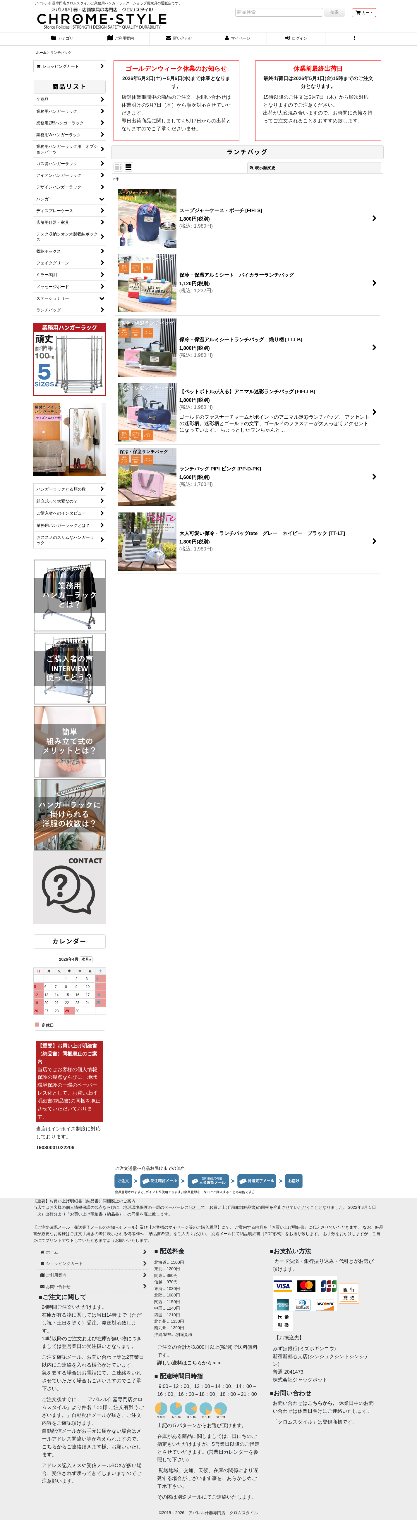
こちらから (54, 1447)
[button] (354, 38)
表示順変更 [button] (262, 167)
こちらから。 (322, 1403)
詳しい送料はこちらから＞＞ (189, 1363)
